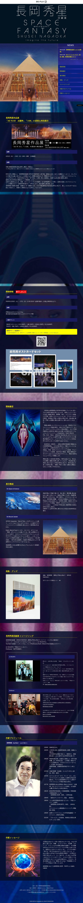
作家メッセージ (65, 93)
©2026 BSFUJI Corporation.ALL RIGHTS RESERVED (41, 901)
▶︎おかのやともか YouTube (49, 716)
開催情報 (62, 67)
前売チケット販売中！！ (33, 331)
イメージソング (65, 84)
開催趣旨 (62, 71)
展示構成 (62, 75)
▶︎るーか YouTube (47, 714)
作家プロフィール (65, 89)
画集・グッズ (64, 80)
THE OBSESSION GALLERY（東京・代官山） (19, 166)
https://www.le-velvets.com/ (51, 684)
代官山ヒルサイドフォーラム (14, 312)
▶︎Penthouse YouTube (48, 706)
